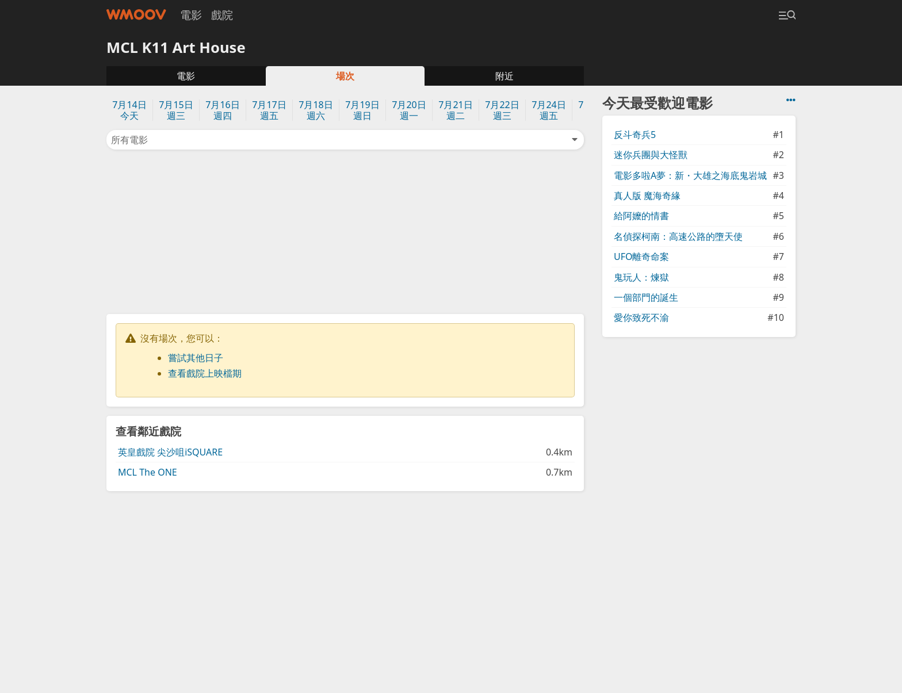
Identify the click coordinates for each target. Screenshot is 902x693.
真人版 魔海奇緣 (647, 195)
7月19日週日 (362, 110)
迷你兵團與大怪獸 (650, 154)
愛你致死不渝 (641, 317)
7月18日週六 (315, 110)
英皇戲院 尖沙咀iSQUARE (170, 452)
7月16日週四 (222, 110)
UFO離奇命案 (642, 256)
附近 (504, 76)
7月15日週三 (176, 110)
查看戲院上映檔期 (205, 373)
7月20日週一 (409, 110)
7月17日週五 (269, 110)
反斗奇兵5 (635, 134)
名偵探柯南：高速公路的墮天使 (678, 236)
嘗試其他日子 (195, 357)
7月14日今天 (129, 110)
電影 (191, 14)
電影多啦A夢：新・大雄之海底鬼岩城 (690, 175)
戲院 (222, 14)
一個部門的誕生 (646, 297)
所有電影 (345, 139)
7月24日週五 (548, 110)
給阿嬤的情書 (641, 215)
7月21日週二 (455, 110)
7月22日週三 (502, 110)
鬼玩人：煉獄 (641, 277)
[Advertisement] (345, 231)
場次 (345, 76)
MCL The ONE (147, 472)
